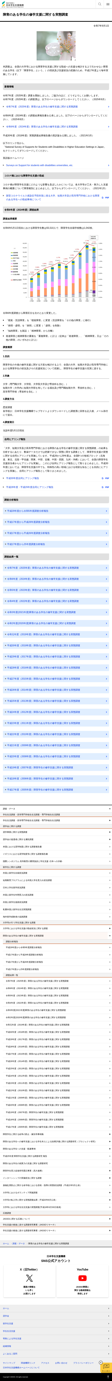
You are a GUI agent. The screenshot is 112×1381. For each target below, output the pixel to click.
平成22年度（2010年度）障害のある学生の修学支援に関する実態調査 (43, 734)
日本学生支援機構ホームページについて (21, 1367)
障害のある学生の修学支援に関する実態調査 (23, 936)
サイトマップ (9, 1363)
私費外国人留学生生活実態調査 (17, 909)
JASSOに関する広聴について (16, 1219)
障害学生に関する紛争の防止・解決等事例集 (23, 1134)
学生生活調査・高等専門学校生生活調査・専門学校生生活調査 (31, 820)
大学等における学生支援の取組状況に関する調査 (25, 928)
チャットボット (106, 1371)
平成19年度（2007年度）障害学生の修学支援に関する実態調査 (40, 767)
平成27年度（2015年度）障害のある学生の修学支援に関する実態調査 (43, 679)
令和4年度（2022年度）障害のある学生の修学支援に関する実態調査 (43, 601)
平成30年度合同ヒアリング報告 (22, 478)
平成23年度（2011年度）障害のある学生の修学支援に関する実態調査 (43, 723)
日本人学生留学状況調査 (14, 887)
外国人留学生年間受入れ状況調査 (18, 895)
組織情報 (7, 1346)
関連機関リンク (28, 1363)
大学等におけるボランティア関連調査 (20, 1192)
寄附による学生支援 (12, 1338)
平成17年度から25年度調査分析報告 (26, 544)
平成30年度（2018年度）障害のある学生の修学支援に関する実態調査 (43, 645)
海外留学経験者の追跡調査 (15, 917)
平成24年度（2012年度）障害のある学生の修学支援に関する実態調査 (43, 712)
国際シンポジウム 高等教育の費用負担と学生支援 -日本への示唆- (33, 861)
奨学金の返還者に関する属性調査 (18, 839)
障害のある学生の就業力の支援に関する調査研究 (25, 1163)
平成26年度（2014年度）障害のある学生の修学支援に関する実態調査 (43, 690)
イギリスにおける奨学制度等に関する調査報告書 (25, 854)
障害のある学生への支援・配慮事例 (19, 1149)
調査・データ (9, 809)
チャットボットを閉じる (101, 1363)
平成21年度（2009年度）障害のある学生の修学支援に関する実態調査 (43, 745)
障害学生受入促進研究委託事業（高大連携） (23, 1171)
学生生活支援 (9, 1331)
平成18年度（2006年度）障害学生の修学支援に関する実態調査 (40, 778)
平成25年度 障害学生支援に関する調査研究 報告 (25, 1156)
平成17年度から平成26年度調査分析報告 (28, 533)
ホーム (6, 1243)
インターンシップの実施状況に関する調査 (22, 1178)
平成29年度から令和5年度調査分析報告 (27, 511)
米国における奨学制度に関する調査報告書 (22, 847)
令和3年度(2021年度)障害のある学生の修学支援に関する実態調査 (41, 612)
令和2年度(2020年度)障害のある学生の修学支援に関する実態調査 (41, 623)
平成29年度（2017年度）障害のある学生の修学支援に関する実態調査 (43, 656)
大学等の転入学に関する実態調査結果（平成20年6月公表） (30, 1200)
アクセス (45, 1363)
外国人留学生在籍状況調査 (15, 873)
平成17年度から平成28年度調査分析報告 (28, 522)
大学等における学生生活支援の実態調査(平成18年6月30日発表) (32, 1207)
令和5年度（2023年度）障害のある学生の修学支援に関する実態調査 (43, 590)
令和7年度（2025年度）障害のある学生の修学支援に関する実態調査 (42, 106)
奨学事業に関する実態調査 (15, 832)
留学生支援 (8, 1323)
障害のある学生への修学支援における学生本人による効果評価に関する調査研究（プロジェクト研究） (50, 1141)
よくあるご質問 (10, 1354)
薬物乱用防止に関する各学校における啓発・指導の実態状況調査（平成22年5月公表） (42, 1185)
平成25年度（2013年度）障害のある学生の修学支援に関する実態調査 (43, 701)
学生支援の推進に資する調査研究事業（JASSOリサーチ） (30, 1230)
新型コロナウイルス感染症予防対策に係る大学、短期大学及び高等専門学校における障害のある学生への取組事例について (52, 197)
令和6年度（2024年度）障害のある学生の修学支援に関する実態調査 (42, 126)
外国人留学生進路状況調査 (15, 902)
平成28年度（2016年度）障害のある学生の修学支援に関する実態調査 (43, 667)
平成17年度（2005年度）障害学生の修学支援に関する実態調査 (40, 789)
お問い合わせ (61, 1363)
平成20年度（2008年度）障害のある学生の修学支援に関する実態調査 (43, 756)
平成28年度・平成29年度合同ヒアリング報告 (29, 487)
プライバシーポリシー (83, 1363)
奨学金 (6, 1316)
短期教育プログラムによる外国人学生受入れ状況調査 (27, 880)
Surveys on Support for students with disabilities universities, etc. (39, 165)
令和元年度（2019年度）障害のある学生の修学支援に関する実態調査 (43, 634)
